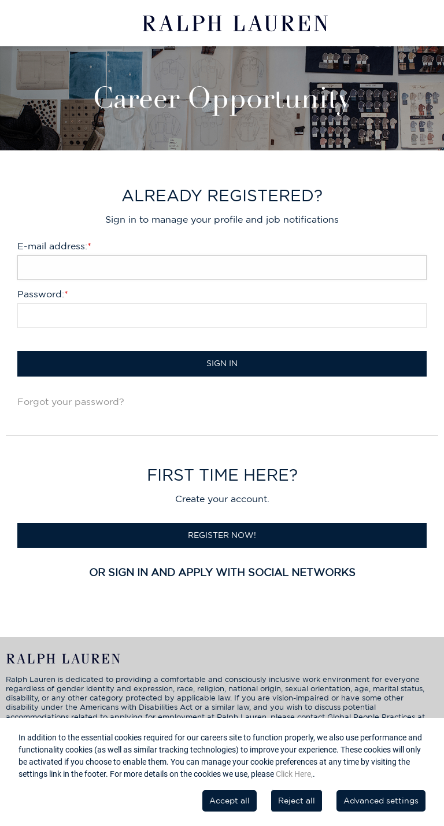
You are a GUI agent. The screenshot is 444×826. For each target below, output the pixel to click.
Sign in (222, 363)
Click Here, (294, 774)
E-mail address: (54, 246)
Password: (42, 294)
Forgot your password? (70, 401)
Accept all (229, 800)
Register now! (222, 535)
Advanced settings (381, 800)
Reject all (296, 800)
